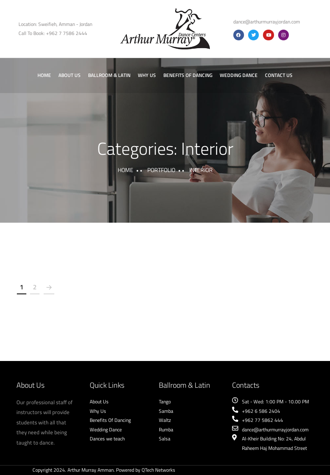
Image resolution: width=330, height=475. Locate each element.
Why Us (147, 75)
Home (44, 75)
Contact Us (279, 75)
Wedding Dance (239, 75)
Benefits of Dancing (187, 75)
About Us (69, 75)
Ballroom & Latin (109, 75)
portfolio (161, 169)
